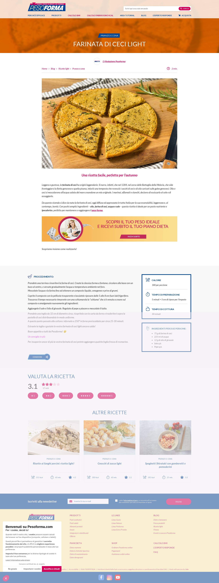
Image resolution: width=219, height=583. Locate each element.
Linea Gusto (116, 520)
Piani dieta (76, 543)
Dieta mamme (75, 547)
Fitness (156, 529)
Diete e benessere (160, 520)
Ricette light (64, 68)
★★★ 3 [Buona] (66, 395)
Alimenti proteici (76, 526)
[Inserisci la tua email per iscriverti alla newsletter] (88, 501)
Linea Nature (117, 523)
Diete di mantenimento (79, 554)
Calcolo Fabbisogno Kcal (100, 15)
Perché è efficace (36, 15)
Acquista (186, 15)
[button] (39, 357)
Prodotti (58, 15)
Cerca (184, 9)
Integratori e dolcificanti (79, 533)
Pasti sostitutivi (76, 520)
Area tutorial (128, 15)
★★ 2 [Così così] (48, 395)
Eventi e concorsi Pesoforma (164, 533)
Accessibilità (73, 569)
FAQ (155, 552)
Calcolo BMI (74, 15)
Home (44, 68)
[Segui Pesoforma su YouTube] (118, 577)
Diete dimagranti (76, 557)
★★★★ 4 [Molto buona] (85, 395)
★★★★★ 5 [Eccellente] (106, 395)
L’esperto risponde (162, 15)
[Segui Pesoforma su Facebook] (101, 577)
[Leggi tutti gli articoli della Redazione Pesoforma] (109, 62)
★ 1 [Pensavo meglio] (33, 395)
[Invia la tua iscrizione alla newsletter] (178, 501)
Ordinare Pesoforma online (122, 547)
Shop (114, 543)
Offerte (72, 536)
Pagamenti (116, 551)
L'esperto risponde (164, 547)
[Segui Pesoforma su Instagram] (109, 577)
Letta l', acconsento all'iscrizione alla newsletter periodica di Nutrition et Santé (135, 501)
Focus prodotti (159, 523)
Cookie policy (62, 569)
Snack (72, 529)
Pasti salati (74, 523)
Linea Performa (118, 526)
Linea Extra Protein (119, 529)
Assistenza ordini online (121, 554)
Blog (145, 15)
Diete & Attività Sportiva (79, 551)
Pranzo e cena (78, 68)
